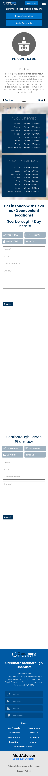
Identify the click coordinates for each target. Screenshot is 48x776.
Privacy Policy (24, 771)
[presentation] (21, 508)
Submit (7, 517)
